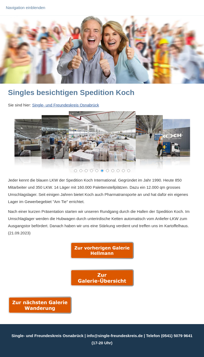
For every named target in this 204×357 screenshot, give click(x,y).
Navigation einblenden (25, 7)
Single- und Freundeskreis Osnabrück (65, 105)
